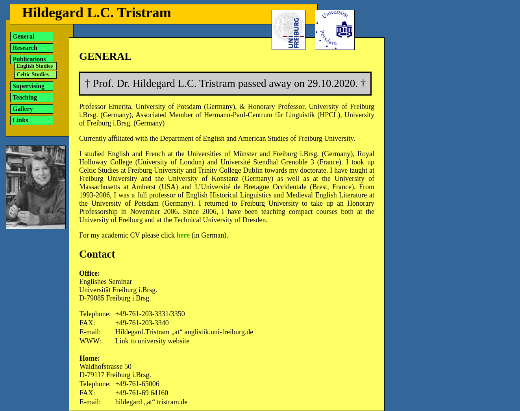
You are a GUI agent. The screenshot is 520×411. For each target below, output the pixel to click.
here (183, 235)
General (23, 36)
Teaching (25, 97)
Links (20, 120)
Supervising (28, 86)
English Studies (35, 66)
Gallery (23, 108)
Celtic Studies (33, 74)
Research (25, 47)
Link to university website (152, 341)
